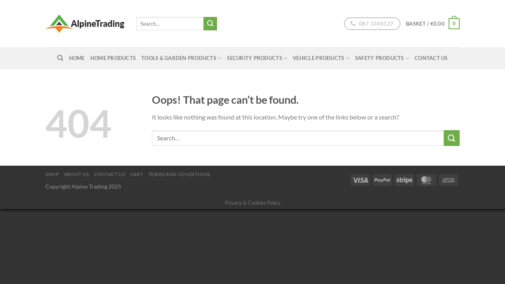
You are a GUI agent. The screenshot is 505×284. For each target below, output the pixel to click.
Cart (136, 174)
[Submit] (210, 23)
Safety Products (382, 58)
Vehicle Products (321, 58)
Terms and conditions (179, 174)
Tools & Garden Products (181, 58)
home (77, 58)
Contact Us (431, 58)
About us (76, 174)
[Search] (60, 57)
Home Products (113, 58)
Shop (52, 174)
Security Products (257, 58)
